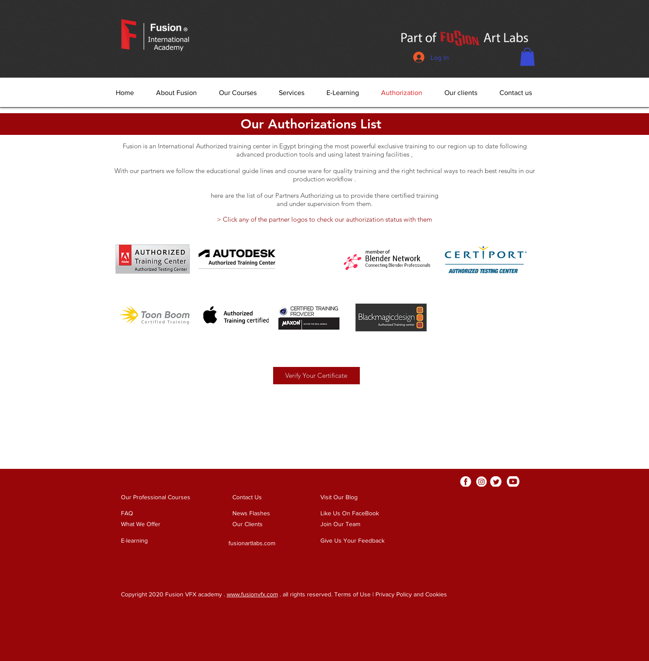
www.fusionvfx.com (252, 594)
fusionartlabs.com (251, 543)
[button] (527, 57)
